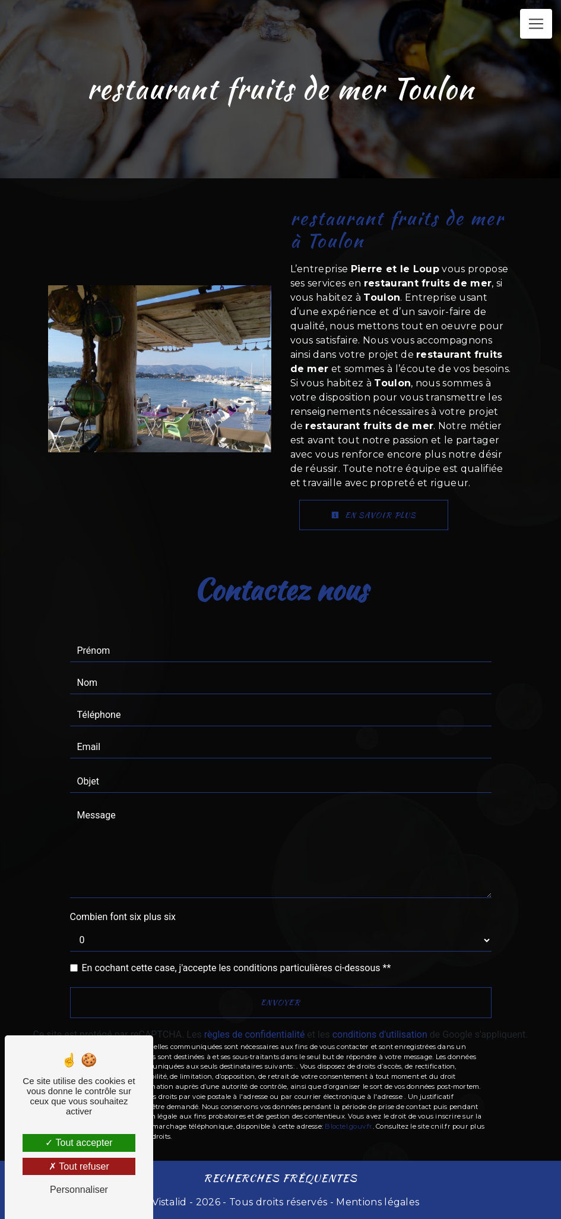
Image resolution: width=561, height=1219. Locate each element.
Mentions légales (376, 1202)
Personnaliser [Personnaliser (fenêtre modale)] (79, 1190)
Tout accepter (78, 1143)
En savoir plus (373, 515)
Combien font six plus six (123, 916)
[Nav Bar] (536, 24)
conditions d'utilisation (379, 1034)
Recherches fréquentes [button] (280, 1177)
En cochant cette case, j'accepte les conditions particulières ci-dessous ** (236, 968)
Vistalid (169, 1202)
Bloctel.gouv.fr (348, 1126)
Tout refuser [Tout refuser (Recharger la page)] (79, 1166)
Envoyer (280, 1002)
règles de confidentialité (254, 1034)
